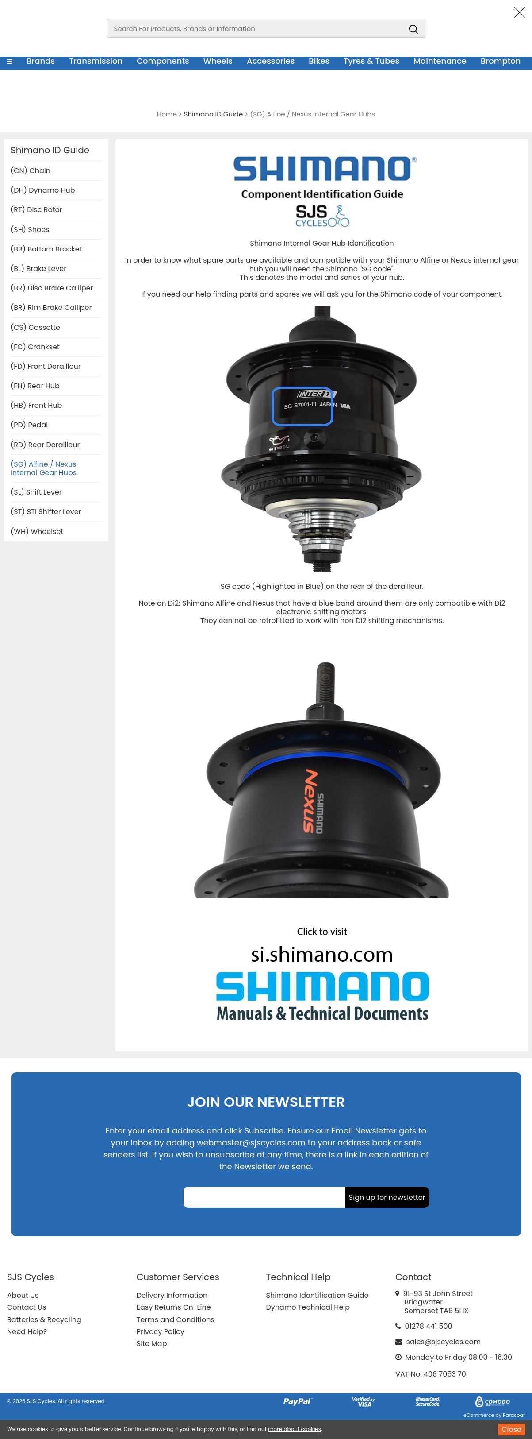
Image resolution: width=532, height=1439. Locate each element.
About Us (22, 1295)
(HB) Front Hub (36, 405)
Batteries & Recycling (44, 1320)
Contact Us (26, 1307)
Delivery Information (172, 1295)
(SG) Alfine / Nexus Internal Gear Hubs (44, 468)
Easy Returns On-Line (174, 1307)
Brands (41, 60)
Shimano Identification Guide (317, 1295)
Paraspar (514, 1415)
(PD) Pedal (29, 425)
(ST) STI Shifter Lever (46, 512)
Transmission (95, 60)
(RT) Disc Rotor (36, 210)
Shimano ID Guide (50, 150)
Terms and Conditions (175, 1320)
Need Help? (27, 1332)
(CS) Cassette (35, 327)
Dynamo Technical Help (308, 1307)
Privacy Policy (160, 1332)
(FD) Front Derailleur (46, 366)
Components (163, 60)
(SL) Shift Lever (36, 492)
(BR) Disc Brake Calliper (52, 288)
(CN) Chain (30, 171)
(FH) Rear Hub (35, 386)
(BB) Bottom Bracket (46, 249)
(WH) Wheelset (37, 531)
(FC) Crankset (35, 347)
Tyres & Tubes (371, 60)
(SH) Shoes (30, 229)
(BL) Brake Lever (38, 268)
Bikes (319, 60)
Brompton (501, 60)
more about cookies (294, 1429)
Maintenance (440, 60)
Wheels (218, 60)
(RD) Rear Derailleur (45, 445)
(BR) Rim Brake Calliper (51, 307)
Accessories (271, 60)
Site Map (152, 1343)
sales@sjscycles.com (443, 1342)
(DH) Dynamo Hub (43, 190)
